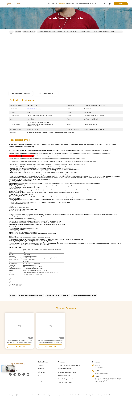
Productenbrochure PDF (34, 109)
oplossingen (70, 3)
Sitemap (19, 395)
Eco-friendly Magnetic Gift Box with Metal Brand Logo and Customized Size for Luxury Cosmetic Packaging (19, 341)
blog (76, 3)
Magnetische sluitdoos (29, 31)
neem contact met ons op (87, 3)
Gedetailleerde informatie (21, 93)
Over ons (40, 365)
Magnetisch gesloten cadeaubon (57, 295)
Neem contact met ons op (43, 380)
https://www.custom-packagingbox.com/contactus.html (96, 150)
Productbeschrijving (46, 93)
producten (62, 3)
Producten (18, 31)
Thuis (48, 3)
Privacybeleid (12, 395)
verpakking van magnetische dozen (84, 295)
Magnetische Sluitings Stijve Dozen (30, 295)
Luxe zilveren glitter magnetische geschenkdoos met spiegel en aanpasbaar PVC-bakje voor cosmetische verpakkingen (50, 341)
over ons (54, 3)
